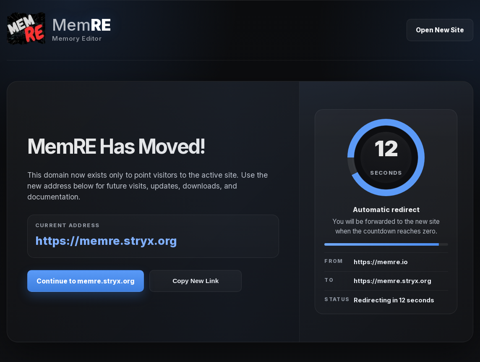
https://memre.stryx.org (106, 241)
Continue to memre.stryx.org (86, 281)
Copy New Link (195, 280)
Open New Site (440, 30)
